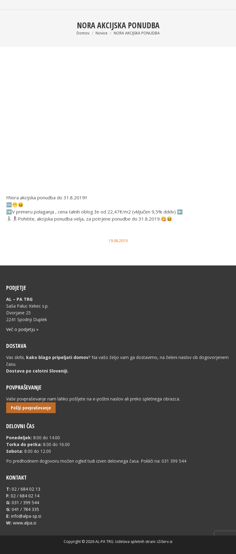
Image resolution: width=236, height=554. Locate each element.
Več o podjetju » (22, 329)
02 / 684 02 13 (26, 489)
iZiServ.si (164, 541)
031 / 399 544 (25, 502)
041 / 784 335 (25, 509)
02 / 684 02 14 (25, 496)
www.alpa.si (24, 523)
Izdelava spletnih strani (135, 541)
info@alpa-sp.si (26, 516)
